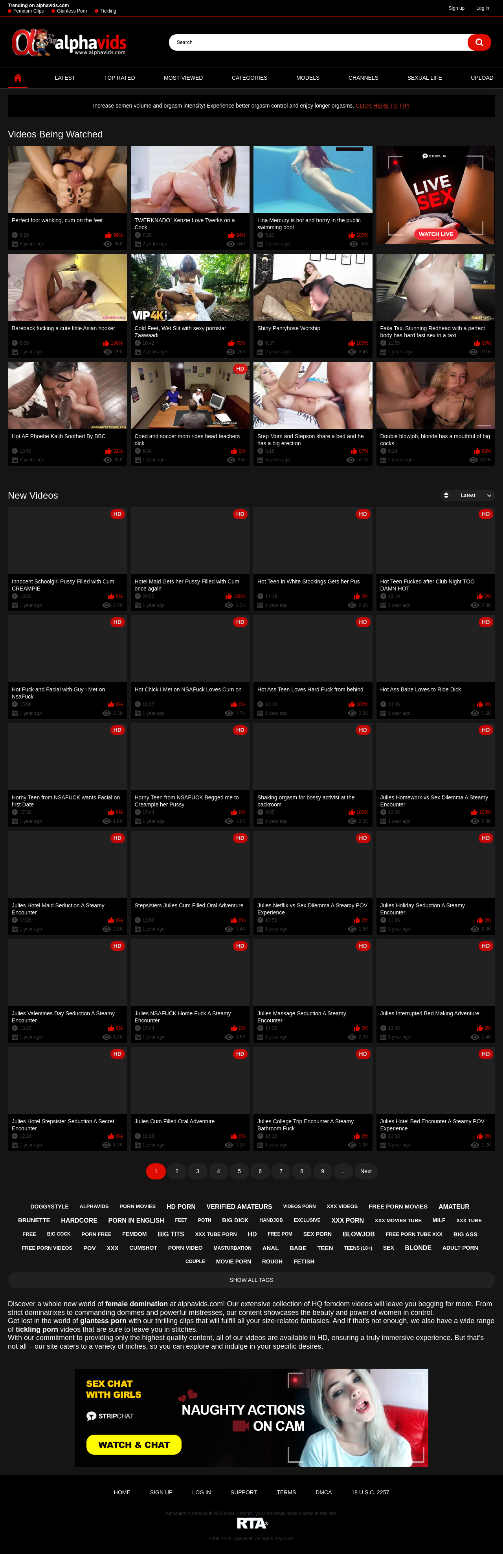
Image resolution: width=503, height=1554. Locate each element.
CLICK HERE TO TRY (383, 105)
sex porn (317, 1234)
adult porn (460, 1248)
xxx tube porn (216, 1234)
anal (271, 1248)
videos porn (299, 1206)
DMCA (324, 1492)
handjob (271, 1220)
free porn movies (398, 1206)
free (29, 1234)
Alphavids (243, 1538)
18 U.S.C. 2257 (370, 1492)
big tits (171, 1234)
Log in (482, 8)
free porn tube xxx (414, 1234)
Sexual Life (425, 78)
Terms (286, 1492)
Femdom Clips (28, 11)
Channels (363, 78)
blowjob (359, 1234)
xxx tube (469, 1220)
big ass (465, 1234)
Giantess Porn (72, 11)
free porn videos (47, 1248)
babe (298, 1248)
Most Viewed (183, 78)
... (343, 1171)
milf (439, 1220)
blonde (418, 1248)
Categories (250, 78)
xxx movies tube (398, 1220)
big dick (235, 1220)
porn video (185, 1248)
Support (244, 1492)
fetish (304, 1261)
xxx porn (347, 1220)
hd (252, 1234)
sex (388, 1248)
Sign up (457, 8)
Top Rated (119, 78)
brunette (34, 1220)
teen (325, 1248)
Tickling (108, 11)
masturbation (232, 1248)
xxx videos (342, 1206)
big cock (59, 1234)
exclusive (307, 1220)
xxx (112, 1248)
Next (366, 1171)
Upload (482, 78)
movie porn (233, 1261)
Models (307, 78)
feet (181, 1220)
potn (204, 1220)
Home (18, 78)
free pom (280, 1234)
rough (272, 1261)
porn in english (136, 1220)
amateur (454, 1206)
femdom (134, 1234)
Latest (65, 78)
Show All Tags (251, 1280)
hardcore (79, 1220)
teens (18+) (358, 1248)
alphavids (94, 1206)
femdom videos (348, 1304)
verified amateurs (239, 1206)
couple (195, 1261)
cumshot (143, 1248)
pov (89, 1248)
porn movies (137, 1206)
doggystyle (49, 1206)
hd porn (181, 1206)
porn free (97, 1234)
